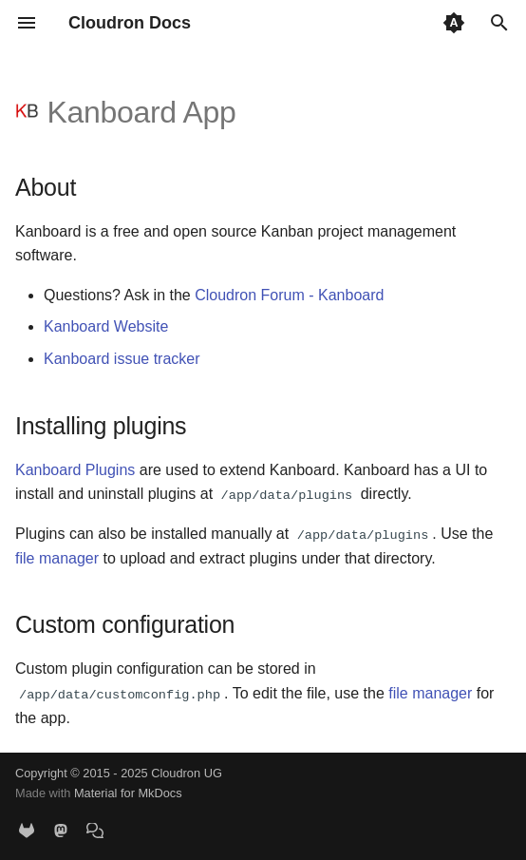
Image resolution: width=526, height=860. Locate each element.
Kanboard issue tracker (122, 359)
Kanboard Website (106, 326)
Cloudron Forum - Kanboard (289, 295)
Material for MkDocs (128, 793)
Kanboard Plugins (75, 470)
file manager (57, 557)
